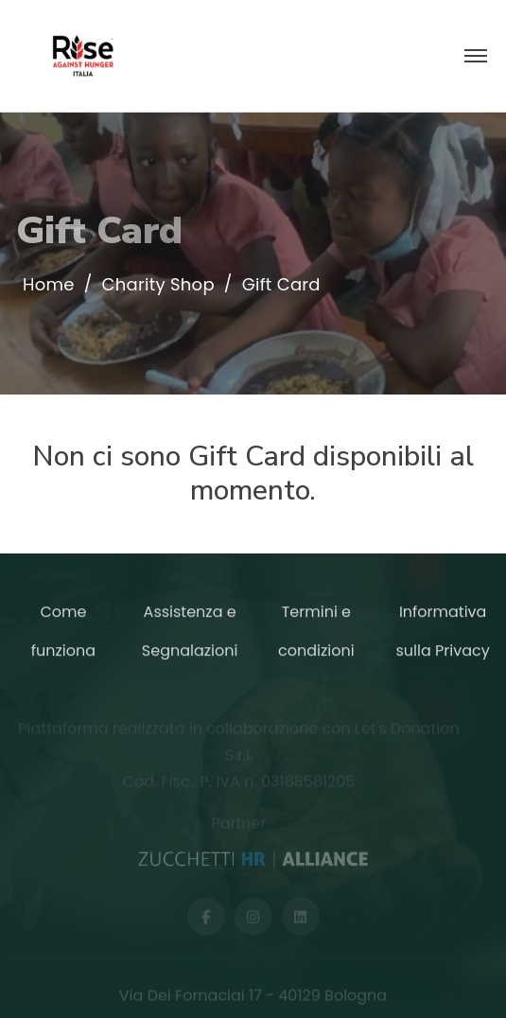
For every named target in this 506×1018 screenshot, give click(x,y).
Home (49, 284)
